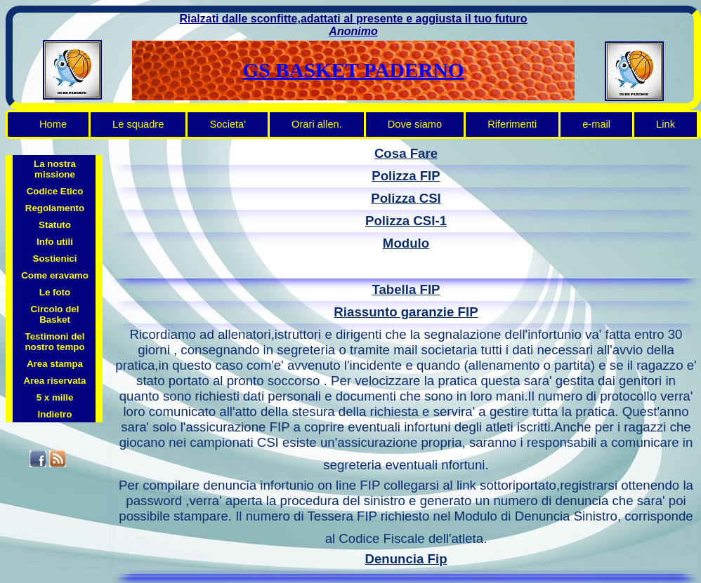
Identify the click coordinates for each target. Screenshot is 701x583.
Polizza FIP (406, 175)
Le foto (54, 292)
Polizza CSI (406, 198)
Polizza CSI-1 (406, 220)
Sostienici (55, 258)
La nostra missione (55, 169)
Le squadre (138, 124)
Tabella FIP (406, 289)
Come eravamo (55, 275)
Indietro (55, 414)
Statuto (55, 225)
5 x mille (55, 397)
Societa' (227, 124)
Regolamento (54, 208)
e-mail (596, 124)
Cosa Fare (406, 153)
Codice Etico (55, 191)
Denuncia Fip (406, 558)
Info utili (55, 241)
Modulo (406, 243)
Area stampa (55, 363)
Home (53, 124)
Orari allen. (316, 124)
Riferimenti (512, 124)
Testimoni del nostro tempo (54, 341)
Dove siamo (415, 124)
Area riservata (55, 380)
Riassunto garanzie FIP (406, 311)
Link (665, 124)
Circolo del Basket (55, 314)
